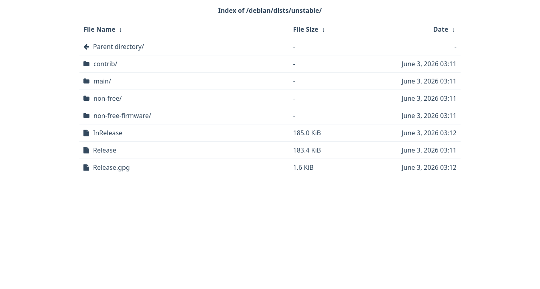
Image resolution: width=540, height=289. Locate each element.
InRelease (107, 132)
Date (441, 29)
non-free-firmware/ (122, 115)
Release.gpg (111, 167)
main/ (102, 81)
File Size (306, 29)
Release (104, 150)
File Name (99, 29)
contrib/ (105, 63)
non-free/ (107, 98)
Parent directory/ (118, 46)
